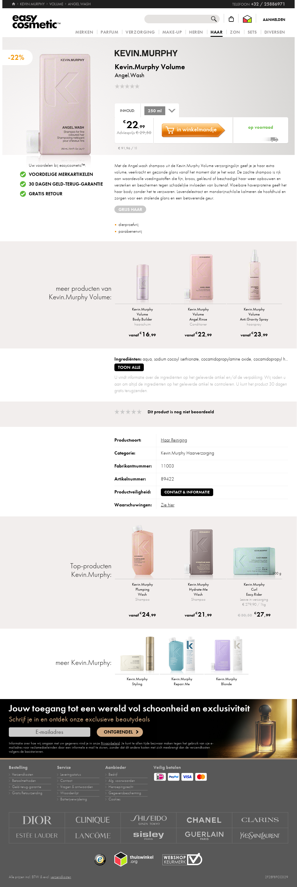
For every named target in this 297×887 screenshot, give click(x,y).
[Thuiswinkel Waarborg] (247, 19)
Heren (196, 32)
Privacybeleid (110, 743)
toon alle (129, 367)
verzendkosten (61, 877)
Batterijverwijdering (73, 799)
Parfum (109, 32)
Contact (66, 780)
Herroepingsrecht (121, 786)
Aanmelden (274, 19)
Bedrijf (113, 774)
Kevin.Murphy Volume (150, 66)
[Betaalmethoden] (220, 776)
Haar (217, 32)
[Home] (13, 1)
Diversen (274, 32)
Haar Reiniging (174, 440)
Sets (252, 32)
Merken (84, 32)
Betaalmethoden (24, 780)
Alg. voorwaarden (122, 780)
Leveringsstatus (70, 774)
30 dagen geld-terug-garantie (66, 184)
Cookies (114, 799)
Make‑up (172, 32)
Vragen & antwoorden (76, 786)
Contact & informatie (187, 492)
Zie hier (167, 505)
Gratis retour (45, 194)
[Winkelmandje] (231, 19)
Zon (235, 32)
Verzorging (140, 32)
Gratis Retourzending (27, 793)
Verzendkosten (22, 774)
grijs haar (130, 209)
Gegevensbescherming (125, 793)
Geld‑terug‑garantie (26, 786)
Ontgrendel (118, 732)
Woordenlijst (69, 793)
